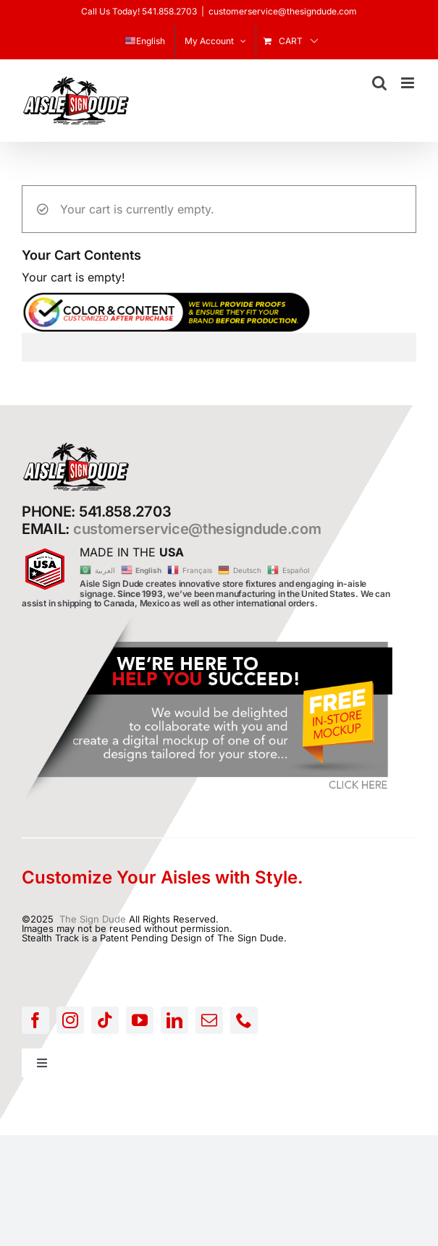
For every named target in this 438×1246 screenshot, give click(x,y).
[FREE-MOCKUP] (210, 621)
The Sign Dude (92, 919)
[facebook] (35, 1020)
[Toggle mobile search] (379, 82)
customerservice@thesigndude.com (283, 11)
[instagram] (70, 1020)
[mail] (209, 1020)
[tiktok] (105, 1020)
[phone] (244, 1020)
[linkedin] (174, 1020)
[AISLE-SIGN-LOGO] (76, 445)
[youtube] (139, 1020)
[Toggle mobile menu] (408, 82)
